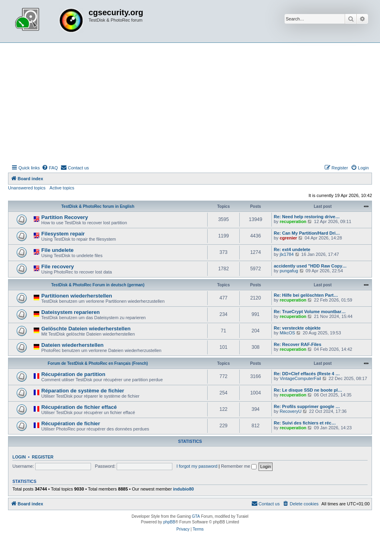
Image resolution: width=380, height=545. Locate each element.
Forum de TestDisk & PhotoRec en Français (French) (98, 363)
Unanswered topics (27, 187)
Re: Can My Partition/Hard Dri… (307, 233)
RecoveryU (290, 411)
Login (19, 457)
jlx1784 (287, 254)
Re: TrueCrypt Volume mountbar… (310, 311)
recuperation (293, 221)
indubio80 (183, 489)
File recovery (57, 266)
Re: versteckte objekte (297, 328)
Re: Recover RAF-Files (297, 344)
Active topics (62, 187)
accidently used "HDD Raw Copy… (310, 265)
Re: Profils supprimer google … (307, 406)
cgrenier (288, 237)
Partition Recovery (64, 217)
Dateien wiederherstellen (72, 345)
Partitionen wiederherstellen (76, 296)
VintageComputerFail (300, 378)
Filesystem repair (63, 234)
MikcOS (287, 332)
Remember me (239, 466)
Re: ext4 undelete (292, 249)
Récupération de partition (73, 374)
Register (43, 457)
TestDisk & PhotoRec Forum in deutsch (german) (98, 285)
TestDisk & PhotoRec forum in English (97, 206)
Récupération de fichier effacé (79, 407)
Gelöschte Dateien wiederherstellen (86, 329)
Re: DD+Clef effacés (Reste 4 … (307, 373)
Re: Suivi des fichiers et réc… (305, 422)
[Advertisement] (190, 103)
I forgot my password (196, 466)
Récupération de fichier (70, 423)
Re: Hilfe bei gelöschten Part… (306, 295)
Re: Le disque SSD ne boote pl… (308, 390)
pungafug (289, 270)
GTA (196, 516)
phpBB (169, 522)
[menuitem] (50, 168)
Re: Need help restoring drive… (307, 216)
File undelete (57, 250)
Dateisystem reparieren (70, 312)
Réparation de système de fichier (82, 391)
